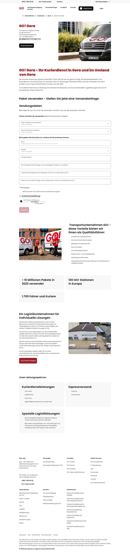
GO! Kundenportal (97, 462)
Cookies (55, 535)
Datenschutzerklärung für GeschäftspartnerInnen (75, 500)
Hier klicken (34, 202)
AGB (29, 535)
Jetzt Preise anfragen (28, 361)
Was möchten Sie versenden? (30, 130)
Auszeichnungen (24, 520)
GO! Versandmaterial (98, 483)
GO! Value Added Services (76, 472)
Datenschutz (36, 535)
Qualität (22, 509)
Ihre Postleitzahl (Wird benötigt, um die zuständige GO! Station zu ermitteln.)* (44, 165)
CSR (20, 506)
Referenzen (23, 516)
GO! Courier (71, 462)
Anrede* (23, 149)
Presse (21, 523)
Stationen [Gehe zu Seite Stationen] (40, 16)
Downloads (94, 472)
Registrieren (86, 8)
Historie (21, 502)
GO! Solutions (71, 469)
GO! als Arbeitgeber (49, 493)
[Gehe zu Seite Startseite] (20, 16)
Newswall (94, 476)
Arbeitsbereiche (48, 497)
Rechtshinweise (46, 535)
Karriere (58, 2)
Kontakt (73, 7)
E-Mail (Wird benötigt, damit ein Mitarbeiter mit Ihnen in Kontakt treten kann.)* (45, 173)
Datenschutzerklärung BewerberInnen (74, 511)
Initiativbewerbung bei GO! (52, 504)
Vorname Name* (26, 157)
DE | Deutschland (100, 2)
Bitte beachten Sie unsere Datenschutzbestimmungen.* (41, 191)
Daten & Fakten (24, 499)
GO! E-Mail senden (43, 2)
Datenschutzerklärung (31, 196)
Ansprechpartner (27, 46)
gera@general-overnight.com (30, 39)
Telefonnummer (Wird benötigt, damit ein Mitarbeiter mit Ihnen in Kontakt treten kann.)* (48, 180)
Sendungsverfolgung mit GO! (34, 8)
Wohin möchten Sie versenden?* (31, 122)
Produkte (63, 7)
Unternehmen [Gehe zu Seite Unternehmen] (29, 16)
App (92, 469)
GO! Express (71, 465)
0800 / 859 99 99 (26, 2)
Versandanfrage (51, 7)
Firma (23, 142)
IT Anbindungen (96, 465)
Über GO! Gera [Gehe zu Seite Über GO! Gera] (59, 16)
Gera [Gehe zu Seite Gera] (49, 16)
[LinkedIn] (20, 471)
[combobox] (65, 123)
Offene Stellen (48, 500)
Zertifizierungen (24, 513)
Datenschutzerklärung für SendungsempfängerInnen (76, 505)
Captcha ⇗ (39, 203)
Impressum (22, 535)
